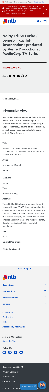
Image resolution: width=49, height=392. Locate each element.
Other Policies (9, 381)
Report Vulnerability (12, 366)
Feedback (7, 317)
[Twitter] (14, 77)
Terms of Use (8, 376)
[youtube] (22, 354)
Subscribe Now (9, 341)
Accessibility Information (13, 326)
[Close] (47, 7)
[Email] (18, 77)
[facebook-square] (11, 354)
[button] (39, 21)
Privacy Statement (10, 371)
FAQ (4, 322)
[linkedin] (5, 354)
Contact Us (7, 312)
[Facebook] (10, 77)
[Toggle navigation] (45, 21)
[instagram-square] (16, 354)
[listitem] (8, 285)
